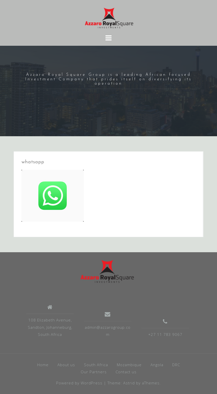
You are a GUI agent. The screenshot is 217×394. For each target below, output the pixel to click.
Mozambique (129, 364)
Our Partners (94, 371)
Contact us (126, 371)
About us (66, 364)
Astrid (129, 382)
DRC (176, 364)
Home (43, 364)
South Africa (96, 364)
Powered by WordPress (79, 382)
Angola (156, 364)
